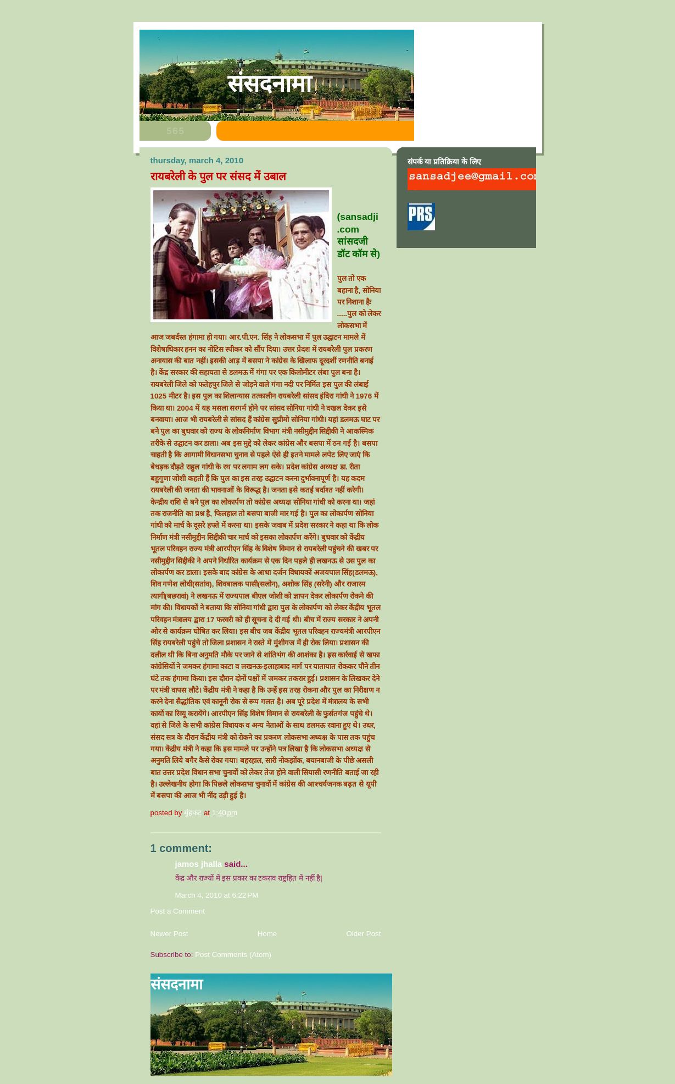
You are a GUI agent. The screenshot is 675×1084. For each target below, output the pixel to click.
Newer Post (169, 934)
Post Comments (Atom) (233, 954)
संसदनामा (269, 83)
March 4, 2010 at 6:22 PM (217, 895)
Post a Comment (177, 911)
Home (267, 934)
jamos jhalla (198, 864)
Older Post (363, 934)
